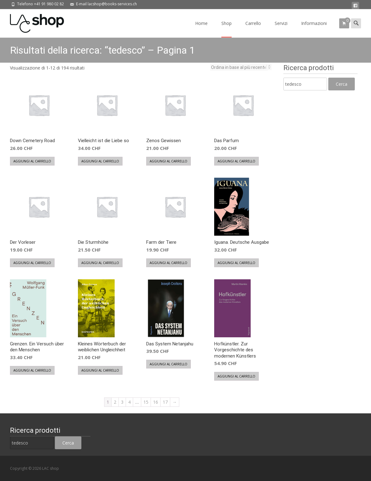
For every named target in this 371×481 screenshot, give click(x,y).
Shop (226, 28)
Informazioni (314, 28)
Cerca (341, 84)
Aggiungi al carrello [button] (32, 161)
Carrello (253, 28)
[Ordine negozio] (239, 67)
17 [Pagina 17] (165, 402)
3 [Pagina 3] (122, 402)
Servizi (281, 28)
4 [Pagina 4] (129, 402)
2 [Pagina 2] (115, 402)
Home (201, 28)
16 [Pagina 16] (155, 402)
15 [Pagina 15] (145, 402)
